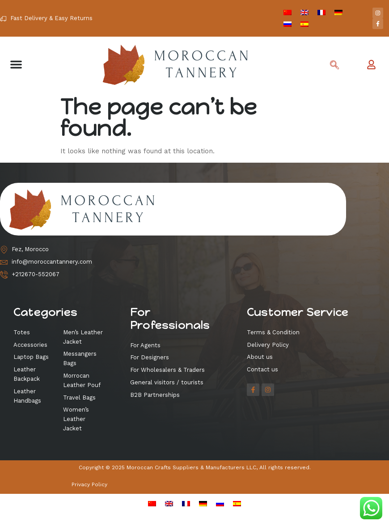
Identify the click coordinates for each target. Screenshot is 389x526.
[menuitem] (287, 12)
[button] (16, 64)
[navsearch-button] (334, 66)
